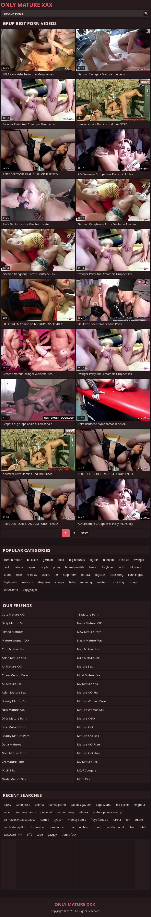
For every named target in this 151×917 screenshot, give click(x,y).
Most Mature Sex (88, 675)
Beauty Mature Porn (15, 736)
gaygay (52, 834)
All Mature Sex (12, 684)
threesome (11, 590)
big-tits (94, 560)
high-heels (10, 582)
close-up (124, 560)
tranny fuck (69, 834)
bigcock (100, 575)
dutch (142, 827)
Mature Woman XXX (15, 640)
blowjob (135, 567)
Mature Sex (85, 666)
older (61, 560)
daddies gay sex (81, 805)
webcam (27, 582)
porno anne (56, 827)
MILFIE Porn (10, 770)
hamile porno (57, 805)
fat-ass (18, 567)
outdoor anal (115, 827)
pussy (56, 567)
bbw (131, 827)
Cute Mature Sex (13, 649)
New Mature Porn (89, 632)
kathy (7, 805)
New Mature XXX (13, 710)
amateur (102, 582)
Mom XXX (83, 779)
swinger (139, 560)
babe (72, 582)
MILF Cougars (86, 770)
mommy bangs (26, 812)
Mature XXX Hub (88, 753)
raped (7, 812)
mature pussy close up (107, 812)
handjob (108, 560)
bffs (29, 834)
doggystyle (30, 590)
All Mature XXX (12, 666)
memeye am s (77, 819)
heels (92, 567)
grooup (97, 827)
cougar (59, 582)
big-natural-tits (74, 567)
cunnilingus (135, 575)
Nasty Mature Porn (90, 640)
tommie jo (37, 827)
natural (85, 575)
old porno (122, 805)
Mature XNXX (86, 718)
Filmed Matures (12, 632)
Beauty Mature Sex (15, 701)
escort (46, 575)
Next (84, 533)
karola (117, 819)
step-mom (69, 575)
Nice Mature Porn (89, 649)
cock (7, 567)
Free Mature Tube (14, 727)
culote (139, 819)
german (48, 560)
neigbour (139, 805)
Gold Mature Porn (14, 753)
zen (128, 819)
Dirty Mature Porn (14, 718)
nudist (122, 567)
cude (40, 834)
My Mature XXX (87, 684)
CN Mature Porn (13, 762)
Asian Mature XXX (14, 658)
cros (71, 827)
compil (44, 819)
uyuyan (58, 819)
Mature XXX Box (88, 736)
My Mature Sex (87, 762)
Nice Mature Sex (88, 658)
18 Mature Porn (88, 614)
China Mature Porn (15, 675)
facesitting (116, 575)
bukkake (32, 560)
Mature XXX (85, 727)
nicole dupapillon (15, 827)
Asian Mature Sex (14, 692)
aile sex (83, 812)
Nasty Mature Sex (14, 779)
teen (19, 575)
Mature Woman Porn (91, 701)
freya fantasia (99, 819)
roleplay (32, 575)
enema (39, 805)
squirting (118, 582)
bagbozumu (103, 805)
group (133, 582)
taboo (7, 575)
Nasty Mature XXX (89, 623)
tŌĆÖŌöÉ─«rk (13, 834)
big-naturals (77, 560)
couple (44, 567)
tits (56, 575)
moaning (86, 582)
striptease (44, 582)
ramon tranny (65, 812)
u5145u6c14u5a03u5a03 (20, 819)
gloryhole (107, 567)
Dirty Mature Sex (13, 623)
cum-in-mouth (13, 560)
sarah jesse (23, 805)
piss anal (46, 812)
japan (31, 567)
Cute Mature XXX (13, 614)
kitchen (83, 827)
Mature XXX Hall (88, 692)
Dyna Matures (11, 744)
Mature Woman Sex (90, 710)
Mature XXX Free (88, 744)
